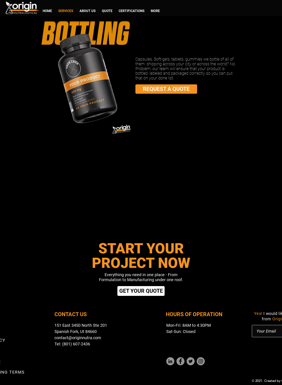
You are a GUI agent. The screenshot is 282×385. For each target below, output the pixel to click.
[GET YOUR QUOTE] (141, 291)
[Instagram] (201, 361)
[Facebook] (180, 361)
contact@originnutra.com (77, 337)
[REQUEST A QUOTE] (166, 89)
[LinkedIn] (170, 361)
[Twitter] (191, 361)
